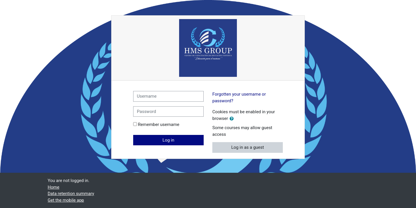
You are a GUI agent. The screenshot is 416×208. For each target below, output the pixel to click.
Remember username (158, 124)
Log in (168, 140)
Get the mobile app (66, 200)
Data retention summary (71, 193)
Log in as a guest (247, 147)
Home (53, 187)
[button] (233, 118)
